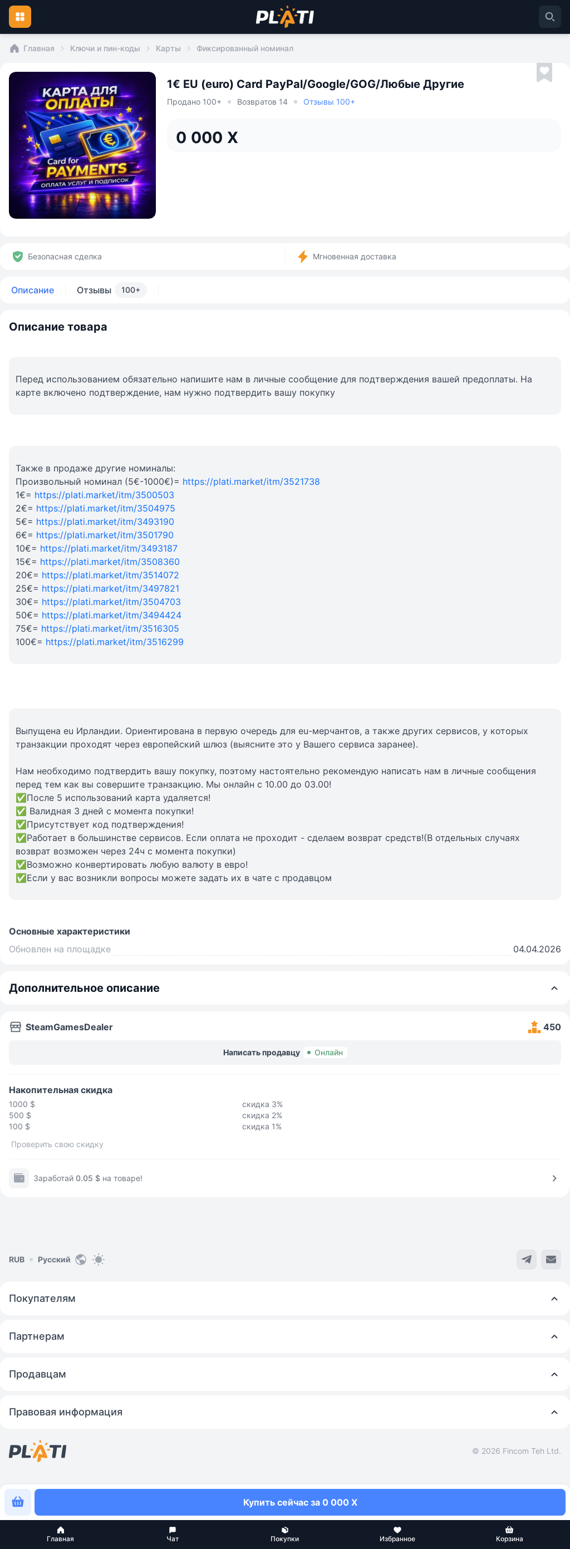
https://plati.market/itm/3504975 (105, 508)
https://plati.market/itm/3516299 (115, 641)
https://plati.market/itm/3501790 (105, 534)
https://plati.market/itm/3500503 (104, 494)
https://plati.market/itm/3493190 (105, 521)
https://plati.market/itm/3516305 (110, 628)
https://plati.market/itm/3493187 (109, 548)
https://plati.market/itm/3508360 (110, 561)
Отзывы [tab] (112, 290)
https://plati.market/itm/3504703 (111, 601)
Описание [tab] (32, 290)
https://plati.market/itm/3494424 (111, 615)
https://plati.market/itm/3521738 (251, 481)
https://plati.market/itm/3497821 (110, 588)
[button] (60, 1534)
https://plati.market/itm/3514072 (110, 575)
